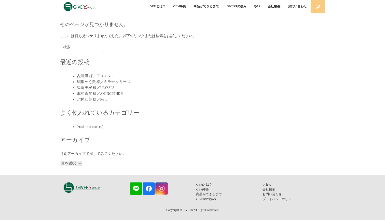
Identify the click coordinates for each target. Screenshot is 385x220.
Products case (87, 127)
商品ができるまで (206, 6)
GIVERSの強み (236, 6)
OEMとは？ (158, 6)
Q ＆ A (266, 185)
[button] (318, 6)
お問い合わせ (297, 6)
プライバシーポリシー (278, 199)
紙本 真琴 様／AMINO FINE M (100, 94)
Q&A (257, 6)
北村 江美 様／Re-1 (92, 99)
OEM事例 (179, 6)
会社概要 (274, 6)
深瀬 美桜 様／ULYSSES (95, 88)
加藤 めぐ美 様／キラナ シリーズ (103, 82)
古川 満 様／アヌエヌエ (96, 76)
